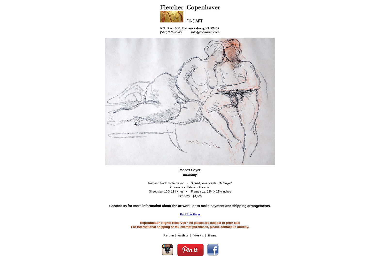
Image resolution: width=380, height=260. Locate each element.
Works (198, 235)
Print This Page (190, 214)
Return (168, 235)
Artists (183, 235)
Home (212, 235)
